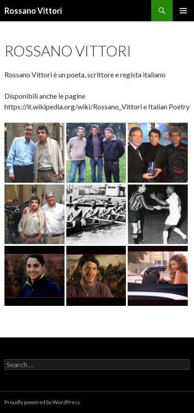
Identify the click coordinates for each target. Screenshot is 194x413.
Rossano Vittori (33, 11)
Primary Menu (183, 10)
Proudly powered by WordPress (42, 402)
